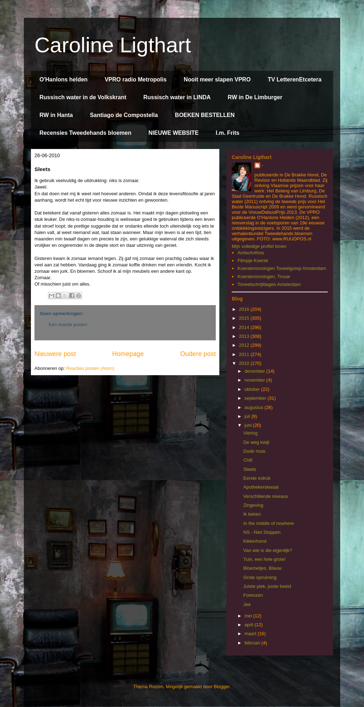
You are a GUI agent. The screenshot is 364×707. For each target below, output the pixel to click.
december (255, 371)
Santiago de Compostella (124, 115)
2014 (245, 327)
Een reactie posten (68, 324)
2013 (245, 336)
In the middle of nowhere (268, 523)
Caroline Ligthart (112, 45)
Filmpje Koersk (252, 260)
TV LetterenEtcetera (294, 79)
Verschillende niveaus (265, 496)
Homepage (128, 353)
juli (248, 416)
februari (253, 642)
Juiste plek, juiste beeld (267, 586)
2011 (245, 354)
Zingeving (253, 505)
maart (251, 633)
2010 (245, 363)
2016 (245, 309)
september (256, 398)
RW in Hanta (56, 115)
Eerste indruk (257, 478)
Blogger (221, 686)
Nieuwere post (55, 353)
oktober (253, 389)
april (250, 624)
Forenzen (253, 595)
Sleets (249, 469)
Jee (247, 604)
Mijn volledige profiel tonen (259, 246)
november (255, 380)
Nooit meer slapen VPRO (217, 79)
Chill (247, 460)
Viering (250, 433)
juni (249, 425)
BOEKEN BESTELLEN (205, 115)
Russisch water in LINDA (176, 97)
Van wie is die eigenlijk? (267, 550)
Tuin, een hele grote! (264, 559)
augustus (254, 407)
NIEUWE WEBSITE (173, 133)
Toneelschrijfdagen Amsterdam (269, 284)
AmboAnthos (250, 252)
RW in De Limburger (255, 97)
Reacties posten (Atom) (90, 368)
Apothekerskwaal (260, 487)
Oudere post (198, 353)
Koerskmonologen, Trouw (263, 276)
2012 (245, 345)
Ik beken (252, 514)
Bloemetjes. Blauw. (262, 568)
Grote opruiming (259, 577)
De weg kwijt (256, 442)
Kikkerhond (254, 541)
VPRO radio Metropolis (135, 79)
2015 (245, 318)
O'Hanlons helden (63, 79)
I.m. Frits (228, 133)
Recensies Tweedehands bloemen (85, 133)
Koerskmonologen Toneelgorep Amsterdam (281, 268)
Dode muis (254, 451)
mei (249, 615)
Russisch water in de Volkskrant (82, 97)
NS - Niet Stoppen (261, 532)
